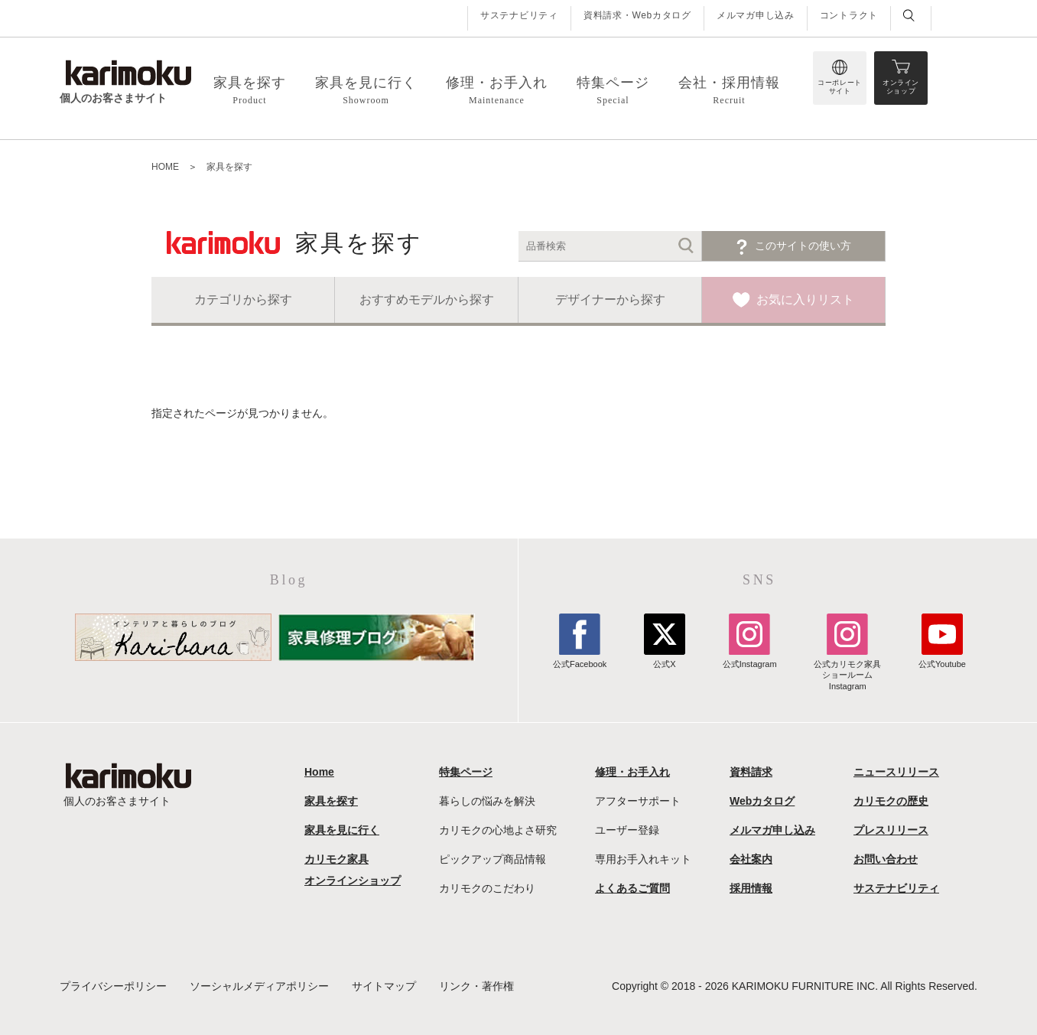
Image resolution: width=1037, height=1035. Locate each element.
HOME (165, 166)
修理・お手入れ (632, 772)
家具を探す (229, 166)
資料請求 (751, 772)
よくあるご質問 (632, 888)
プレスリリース (890, 830)
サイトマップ (384, 986)
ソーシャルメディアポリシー (259, 986)
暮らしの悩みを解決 (487, 801)
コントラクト (849, 15)
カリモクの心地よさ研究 (498, 830)
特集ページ (465, 772)
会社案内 (751, 859)
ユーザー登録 (627, 830)
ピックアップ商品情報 (492, 859)
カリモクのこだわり (487, 888)
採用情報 (751, 888)
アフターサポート (638, 801)
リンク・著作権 (476, 986)
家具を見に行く (341, 830)
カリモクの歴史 (890, 801)
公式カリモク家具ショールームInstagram (847, 670)
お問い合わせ (885, 859)
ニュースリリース (896, 772)
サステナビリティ (519, 15)
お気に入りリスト (805, 299)
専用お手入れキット (643, 859)
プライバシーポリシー (113, 986)
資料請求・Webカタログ (637, 15)
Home (319, 772)
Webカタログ (762, 801)
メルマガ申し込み (756, 15)
